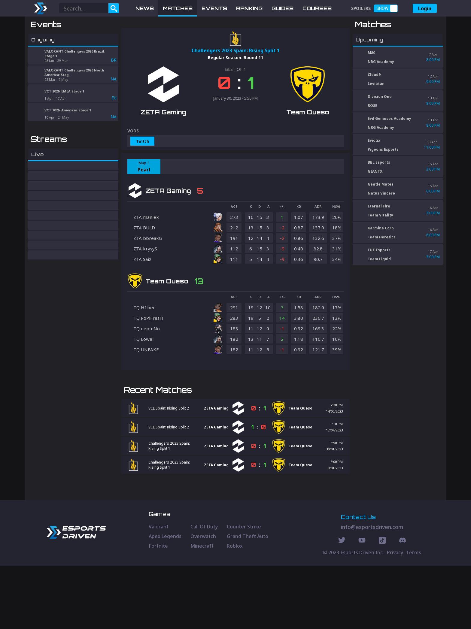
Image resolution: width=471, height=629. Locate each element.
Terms (413, 615)
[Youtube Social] (362, 603)
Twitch (142, 172)
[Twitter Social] (341, 603)
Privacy (395, 615)
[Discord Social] (382, 603)
